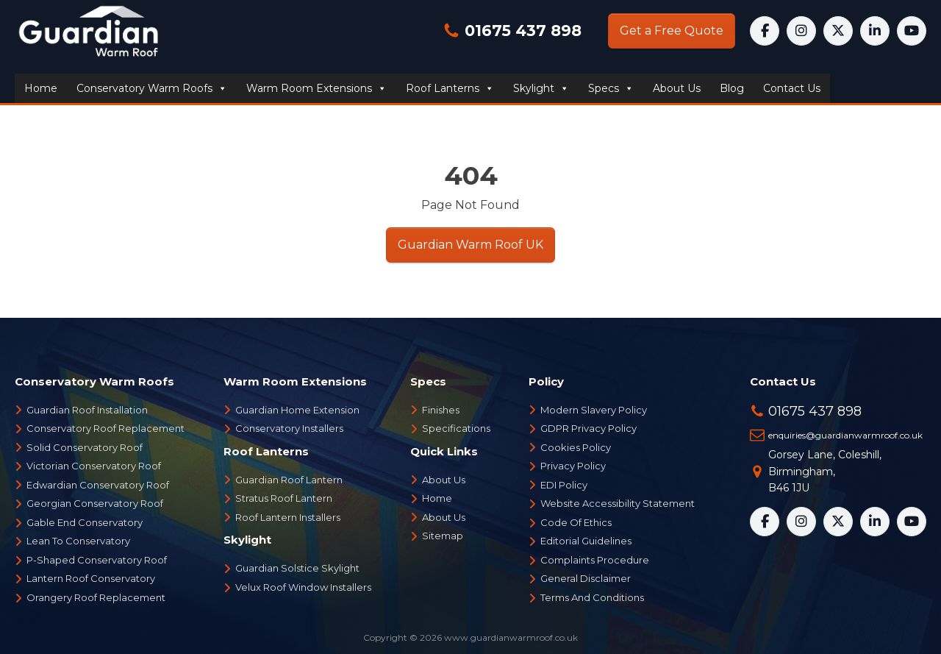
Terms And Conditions (592, 597)
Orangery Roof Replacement (95, 597)
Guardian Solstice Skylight (297, 568)
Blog (732, 88)
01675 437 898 (521, 30)
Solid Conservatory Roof (84, 447)
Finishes (440, 410)
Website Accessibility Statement (617, 503)
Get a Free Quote (671, 31)
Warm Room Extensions (316, 88)
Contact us (791, 88)
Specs (611, 88)
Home (40, 88)
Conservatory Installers (289, 428)
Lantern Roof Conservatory (90, 578)
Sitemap (442, 535)
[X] (838, 31)
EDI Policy (563, 485)
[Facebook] (764, 31)
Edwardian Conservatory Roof (97, 485)
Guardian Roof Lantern (289, 480)
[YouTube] (911, 31)
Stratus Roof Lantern (283, 498)
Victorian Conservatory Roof (93, 466)
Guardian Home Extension (297, 410)
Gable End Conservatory (84, 522)
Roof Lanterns (450, 88)
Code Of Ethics (576, 522)
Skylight (541, 88)
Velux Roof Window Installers (303, 587)
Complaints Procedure (594, 560)
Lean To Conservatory (78, 541)
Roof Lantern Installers (287, 517)
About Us (443, 480)
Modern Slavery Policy (593, 410)
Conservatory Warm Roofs (151, 88)
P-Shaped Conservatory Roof (96, 560)
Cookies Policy (575, 447)
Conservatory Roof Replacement (105, 428)
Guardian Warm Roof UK (470, 245)
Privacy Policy (573, 466)
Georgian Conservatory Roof (94, 503)
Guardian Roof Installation (87, 410)
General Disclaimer (585, 578)
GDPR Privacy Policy (588, 428)
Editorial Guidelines (585, 541)
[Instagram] (801, 31)
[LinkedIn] (875, 31)
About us (677, 88)
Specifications (456, 428)
